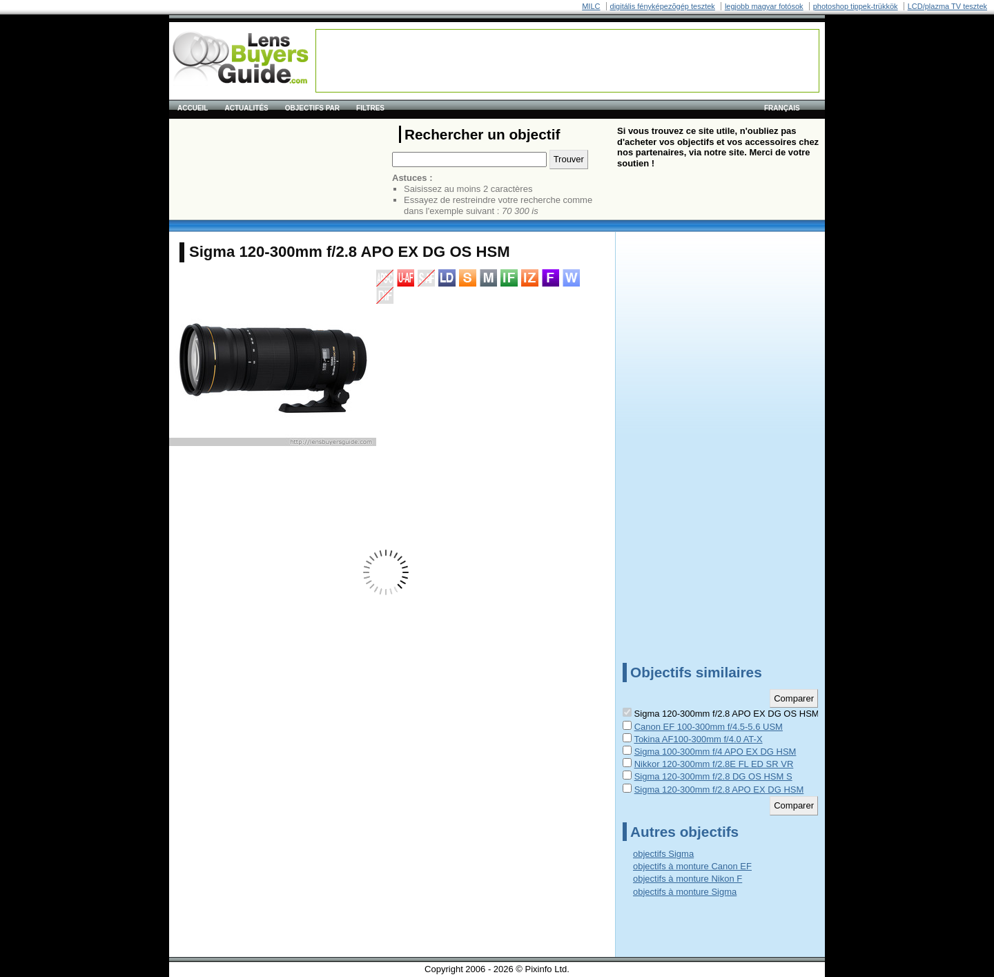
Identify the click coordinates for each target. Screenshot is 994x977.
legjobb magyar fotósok (764, 6)
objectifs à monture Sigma (685, 892)
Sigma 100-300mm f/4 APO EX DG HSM (715, 751)
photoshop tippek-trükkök (855, 6)
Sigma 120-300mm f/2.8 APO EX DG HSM (719, 789)
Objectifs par (312, 108)
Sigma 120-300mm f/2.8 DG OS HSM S (713, 776)
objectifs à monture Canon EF (692, 866)
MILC (591, 6)
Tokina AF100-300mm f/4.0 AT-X (698, 739)
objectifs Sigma (663, 854)
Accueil (192, 108)
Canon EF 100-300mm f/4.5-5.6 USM (708, 727)
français (782, 108)
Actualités (246, 108)
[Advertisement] (567, 61)
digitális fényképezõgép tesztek (662, 6)
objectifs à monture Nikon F (687, 878)
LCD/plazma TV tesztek (947, 6)
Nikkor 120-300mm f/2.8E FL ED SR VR (714, 764)
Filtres (370, 108)
